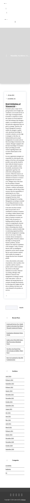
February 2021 (9, 431)
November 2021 (10, 398)
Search (21, 307)
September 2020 (10, 449)
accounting (10, 98)
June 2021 (8, 416)
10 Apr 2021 (10, 95)
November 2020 (10, 442)
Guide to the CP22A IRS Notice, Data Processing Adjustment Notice (14, 342)
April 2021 (8, 423)
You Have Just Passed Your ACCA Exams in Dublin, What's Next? (14, 350)
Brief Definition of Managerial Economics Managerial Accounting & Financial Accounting (14, 105)
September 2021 (10, 405)
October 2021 (9, 402)
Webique (23, 499)
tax (15, 98)
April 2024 (8, 376)
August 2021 (9, 409)
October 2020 (9, 445)
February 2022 (9, 387)
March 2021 (9, 427)
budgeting (8, 469)
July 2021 (8, 413)
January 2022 (9, 391)
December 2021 (10, 394)
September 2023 (10, 383)
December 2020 (10, 438)
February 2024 (9, 380)
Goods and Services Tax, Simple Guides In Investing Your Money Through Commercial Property (14, 326)
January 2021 (9, 434)
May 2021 (8, 420)
